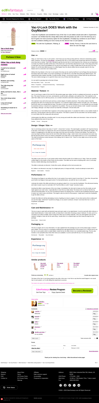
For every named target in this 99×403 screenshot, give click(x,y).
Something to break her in (9, 107)
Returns (3, 374)
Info (66, 14)
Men (27, 14)
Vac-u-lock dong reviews (49, 22)
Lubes (62, 14)
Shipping (3, 372)
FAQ (2, 376)
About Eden (20, 372)
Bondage (55, 14)
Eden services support (40, 374)
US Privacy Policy (22, 376)
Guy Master (51, 60)
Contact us (4, 378)
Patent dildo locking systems (35, 22)
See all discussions (93, 351)
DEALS (4, 14)
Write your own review (6, 113)
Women (33, 14)
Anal (50, 14)
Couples (39, 14)
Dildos (45, 14)
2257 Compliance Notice (85, 398)
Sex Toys (16, 14)
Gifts (9, 14)
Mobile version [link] (38, 398)
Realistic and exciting (7, 80)
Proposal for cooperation (41, 378)
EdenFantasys (5, 22)
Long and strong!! (6, 103)
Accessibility (37, 376)
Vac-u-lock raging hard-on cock (43, 265)
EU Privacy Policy (22, 378)
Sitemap (19, 380)
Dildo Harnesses (23, 22)
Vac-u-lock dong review (8, 98)
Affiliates (36, 372)
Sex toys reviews (14, 22)
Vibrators (22, 14)
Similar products (38, 260)
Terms (19, 374)
